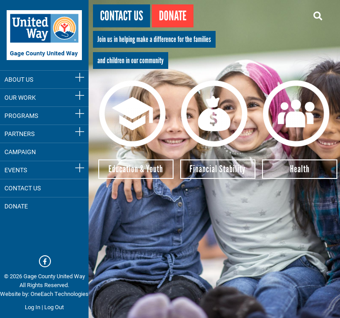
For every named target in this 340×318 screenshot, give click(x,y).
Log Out (54, 307)
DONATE (16, 206)
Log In (32, 307)
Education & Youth (135, 169)
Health (299, 169)
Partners (19, 133)
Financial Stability (217, 169)
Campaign (20, 152)
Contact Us (22, 188)
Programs (21, 115)
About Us (18, 79)
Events (15, 170)
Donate (172, 16)
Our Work (20, 97)
